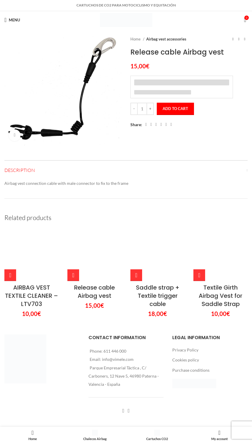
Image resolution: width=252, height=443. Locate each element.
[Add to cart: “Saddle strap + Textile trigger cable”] (136, 232)
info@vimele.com (118, 316)
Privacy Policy (185, 307)
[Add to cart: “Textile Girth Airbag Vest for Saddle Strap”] (199, 232)
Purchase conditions (191, 327)
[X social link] (151, 124)
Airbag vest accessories (166, 39)
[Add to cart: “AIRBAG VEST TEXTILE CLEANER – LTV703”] (10, 232)
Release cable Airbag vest (94, 243)
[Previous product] (233, 39)
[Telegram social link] (171, 124)
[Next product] (245, 39)
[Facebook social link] (146, 124)
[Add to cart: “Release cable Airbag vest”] (73, 227)
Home (136, 39)
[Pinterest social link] (156, 124)
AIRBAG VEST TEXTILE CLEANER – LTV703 (31, 253)
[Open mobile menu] (12, 20)
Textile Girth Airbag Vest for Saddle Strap (220, 253)
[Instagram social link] (129, 367)
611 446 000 (114, 308)
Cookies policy (185, 317)
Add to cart (175, 108)
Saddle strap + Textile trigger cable (157, 253)
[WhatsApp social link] (166, 124)
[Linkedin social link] (161, 124)
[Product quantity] (142, 109)
